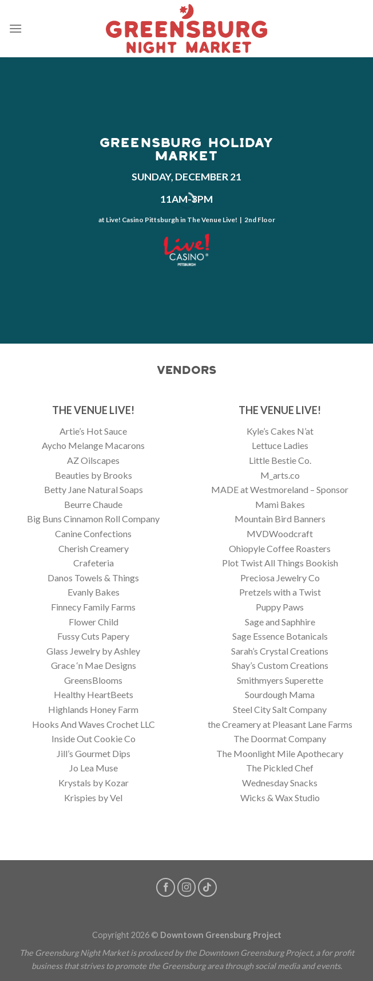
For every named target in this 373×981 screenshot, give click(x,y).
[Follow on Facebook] (165, 887)
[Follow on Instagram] (186, 887)
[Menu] (15, 28)
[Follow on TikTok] (207, 887)
